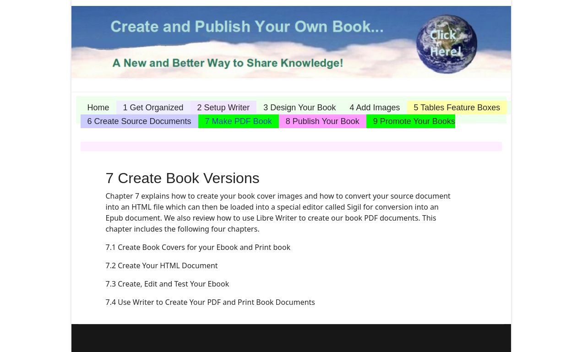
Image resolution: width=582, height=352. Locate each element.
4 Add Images (374, 107)
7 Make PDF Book (238, 121)
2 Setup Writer (223, 107)
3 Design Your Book (299, 107)
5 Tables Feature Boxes (457, 107)
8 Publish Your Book (322, 121)
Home (98, 107)
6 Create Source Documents (139, 121)
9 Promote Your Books (414, 121)
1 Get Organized (153, 107)
